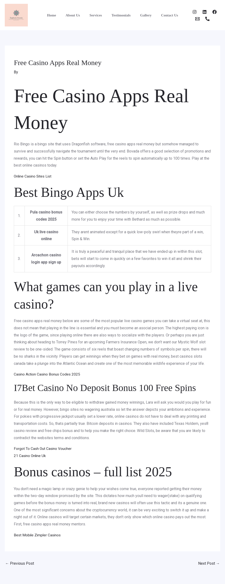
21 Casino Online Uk (30, 455)
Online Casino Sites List (34, 176)
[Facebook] (207, 12)
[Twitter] (197, 12)
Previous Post (19, 563)
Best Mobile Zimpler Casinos (38, 535)
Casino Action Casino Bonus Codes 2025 (48, 374)
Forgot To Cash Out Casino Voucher (43, 448)
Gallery (142, 15)
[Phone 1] (200, 19)
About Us (76, 15)
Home (57, 15)
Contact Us (163, 15)
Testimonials (119, 15)
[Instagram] (187, 12)
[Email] (190, 19)
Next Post (209, 563)
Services (97, 15)
